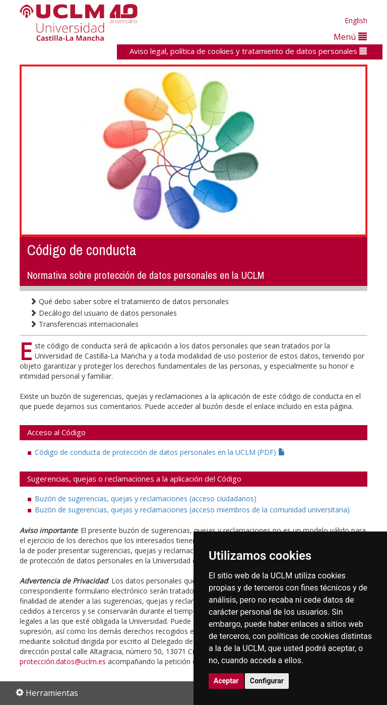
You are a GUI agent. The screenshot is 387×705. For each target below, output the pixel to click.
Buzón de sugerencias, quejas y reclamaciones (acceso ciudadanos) (145, 498)
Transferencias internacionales (84, 324)
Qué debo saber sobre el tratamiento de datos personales (129, 301)
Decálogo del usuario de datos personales (103, 313)
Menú (350, 36)
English (356, 20)
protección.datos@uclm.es (63, 661)
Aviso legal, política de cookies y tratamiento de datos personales (248, 51)
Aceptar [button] (226, 681)
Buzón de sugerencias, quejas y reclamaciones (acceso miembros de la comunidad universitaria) (192, 509)
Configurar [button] (267, 681)
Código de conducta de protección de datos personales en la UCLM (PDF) (160, 452)
